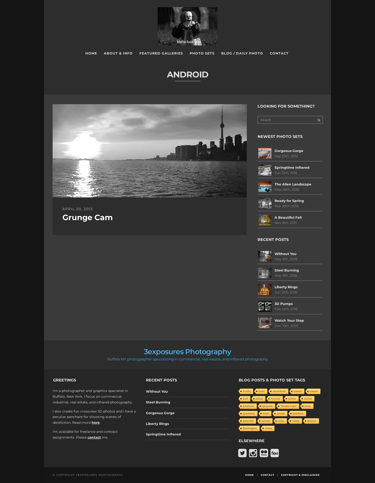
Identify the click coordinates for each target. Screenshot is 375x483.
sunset (281, 413)
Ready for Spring (289, 201)
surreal (265, 421)
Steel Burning (287, 270)
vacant (314, 391)
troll (245, 398)
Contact (279, 53)
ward (266, 413)
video (281, 421)
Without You (286, 254)
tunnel (308, 398)
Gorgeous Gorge (289, 151)
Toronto (275, 398)
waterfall (248, 421)
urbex (268, 428)
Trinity (247, 391)
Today (295, 421)
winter (292, 398)
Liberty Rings (286, 287)
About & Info (118, 53)
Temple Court (289, 406)
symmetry (249, 413)
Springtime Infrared (292, 167)
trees (262, 391)
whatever (248, 406)
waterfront (279, 391)
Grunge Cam (87, 217)
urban (259, 398)
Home (91, 53)
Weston (311, 421)
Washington (250, 428)
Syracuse (267, 406)
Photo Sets (202, 53)
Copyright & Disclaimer (300, 475)
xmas (307, 406)
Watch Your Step (289, 320)
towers (298, 391)
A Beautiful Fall (288, 217)
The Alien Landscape (293, 184)
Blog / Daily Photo (242, 53)
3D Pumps (284, 304)
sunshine (298, 413)
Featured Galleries (161, 53)
